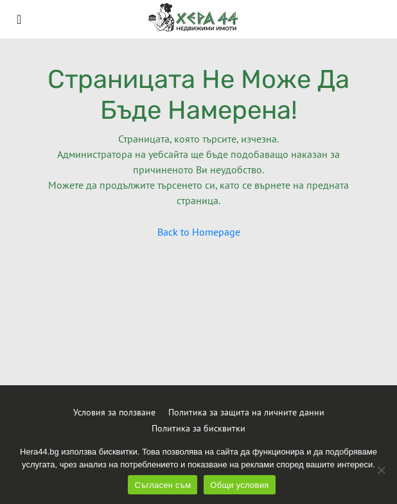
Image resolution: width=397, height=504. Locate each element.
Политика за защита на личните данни (246, 412)
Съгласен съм (162, 485)
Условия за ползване (114, 412)
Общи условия (239, 485)
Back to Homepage (198, 231)
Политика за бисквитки (198, 428)
